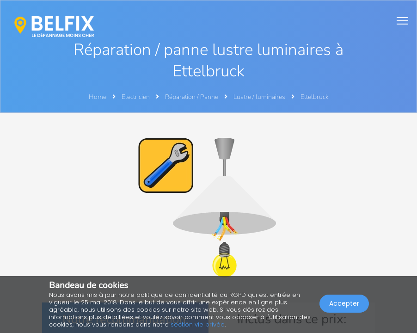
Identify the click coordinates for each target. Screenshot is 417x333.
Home (97, 96)
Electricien (136, 96)
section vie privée (198, 324)
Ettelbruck (314, 96)
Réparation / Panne (192, 96)
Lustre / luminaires (260, 96)
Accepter (344, 303)
